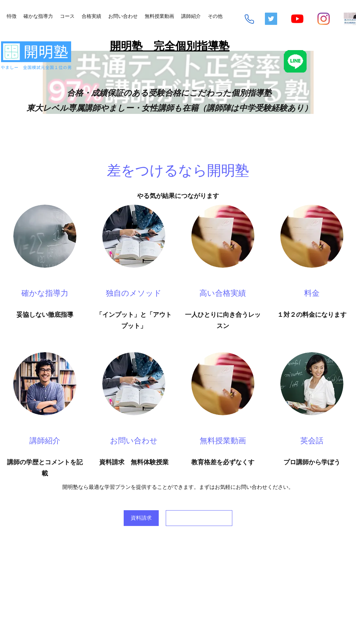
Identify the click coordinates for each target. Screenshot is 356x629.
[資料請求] (141, 518)
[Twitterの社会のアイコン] (271, 19)
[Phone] (249, 19)
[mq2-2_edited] (350, 19)
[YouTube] (297, 19)
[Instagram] (323, 19)
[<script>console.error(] (199, 518)
